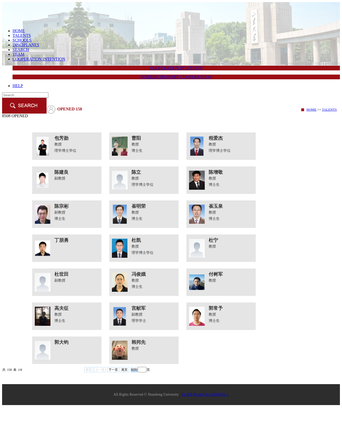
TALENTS (22, 35)
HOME (19, 31)
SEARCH (21, 49)
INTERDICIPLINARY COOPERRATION (176, 77)
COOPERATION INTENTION (39, 59)
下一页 (113, 370)
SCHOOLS (22, 40)
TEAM (18, 54)
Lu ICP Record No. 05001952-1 (205, 394)
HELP (18, 85)
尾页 (124, 370)
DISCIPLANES (26, 45)
